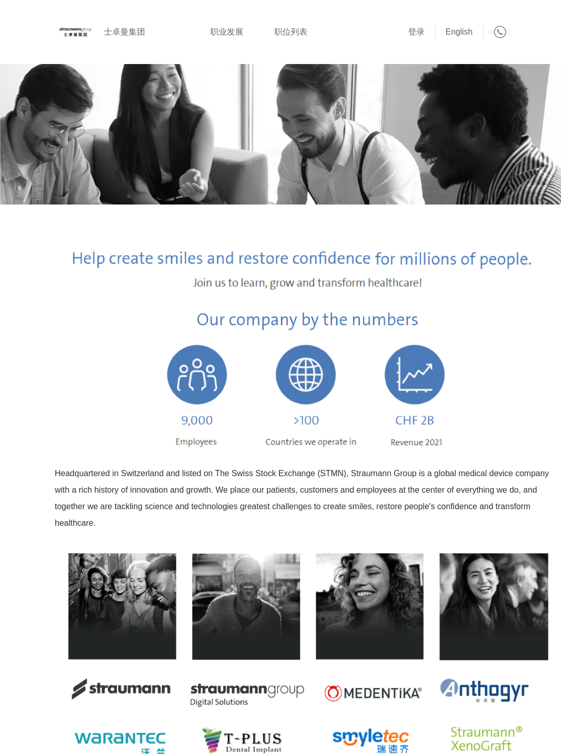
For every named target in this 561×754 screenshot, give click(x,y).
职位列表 (290, 31)
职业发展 (226, 31)
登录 (416, 31)
